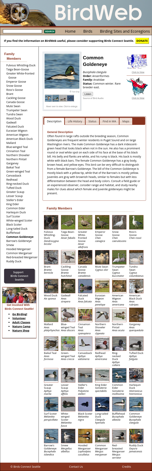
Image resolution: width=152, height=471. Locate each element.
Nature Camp (21, 326)
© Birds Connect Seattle (25, 466)
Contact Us (76, 466)
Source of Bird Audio (93, 98)
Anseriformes (100, 76)
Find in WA (109, 121)
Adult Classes (21, 322)
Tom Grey (75, 91)
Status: (88, 83)
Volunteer (19, 318)
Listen (87, 94)
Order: (87, 76)
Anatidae (99, 79)
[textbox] (22, 31)
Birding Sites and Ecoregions (125, 31)
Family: (88, 79)
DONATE (142, 41)
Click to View (138, 72)
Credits (126, 466)
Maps (125, 121)
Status (92, 121)
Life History (75, 121)
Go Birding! (19, 314)
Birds (87, 31)
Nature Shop (20, 330)
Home (70, 31)
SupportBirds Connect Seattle (19, 276)
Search (49, 31)
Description (54, 121)
